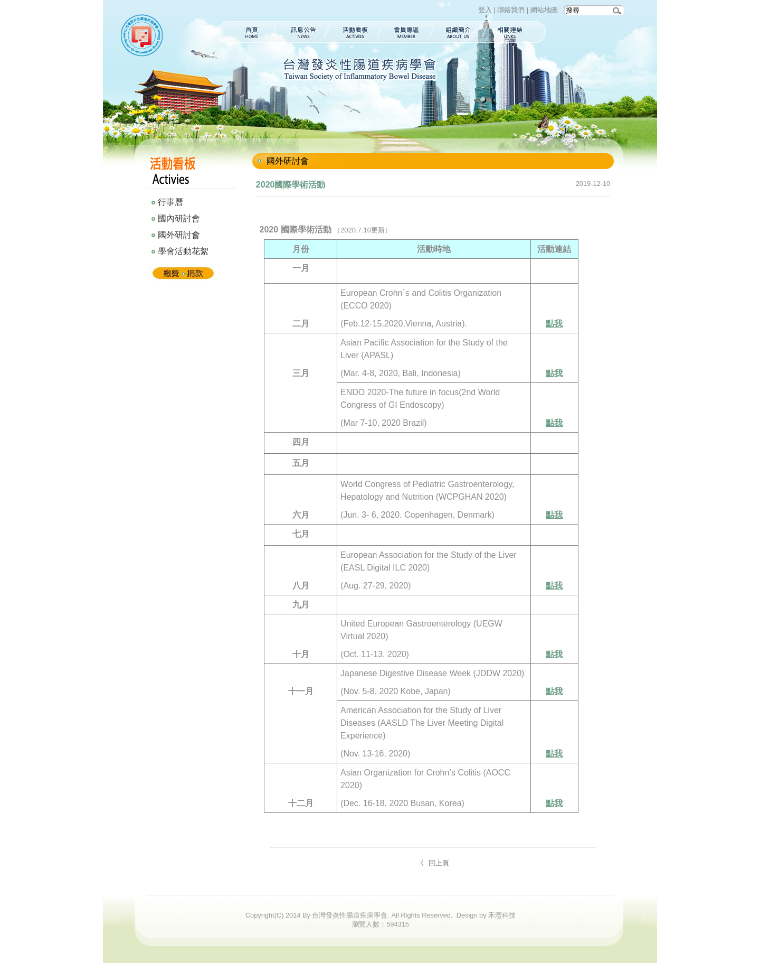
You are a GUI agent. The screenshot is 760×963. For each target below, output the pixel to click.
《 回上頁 (433, 863)
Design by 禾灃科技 (486, 915)
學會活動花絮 (183, 251)
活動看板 (354, 32)
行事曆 (170, 202)
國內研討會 (179, 218)
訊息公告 (301, 32)
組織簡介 (458, 32)
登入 (485, 10)
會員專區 (406, 32)
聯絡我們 (511, 10)
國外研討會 (179, 234)
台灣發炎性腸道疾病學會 (144, 37)
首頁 (245, 32)
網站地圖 (544, 10)
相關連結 (515, 32)
